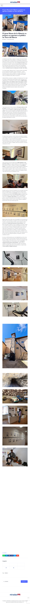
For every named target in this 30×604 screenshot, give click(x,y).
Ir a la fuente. (4, 552)
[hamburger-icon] (2, 5)
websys (5, 39)
